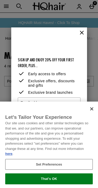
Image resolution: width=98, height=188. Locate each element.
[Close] (82, 32)
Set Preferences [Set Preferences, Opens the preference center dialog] (49, 164)
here (8, 154)
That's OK (49, 179)
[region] (49, 145)
